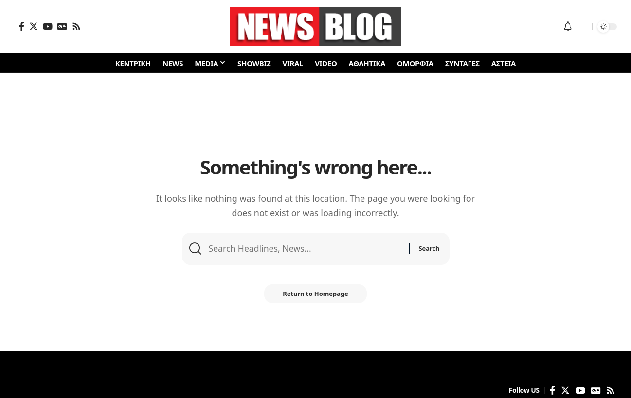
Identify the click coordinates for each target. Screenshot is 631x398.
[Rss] (76, 26)
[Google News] (62, 26)
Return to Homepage (316, 295)
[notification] (568, 26)
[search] (582, 27)
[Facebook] (22, 26)
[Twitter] (33, 26)
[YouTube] (47, 26)
